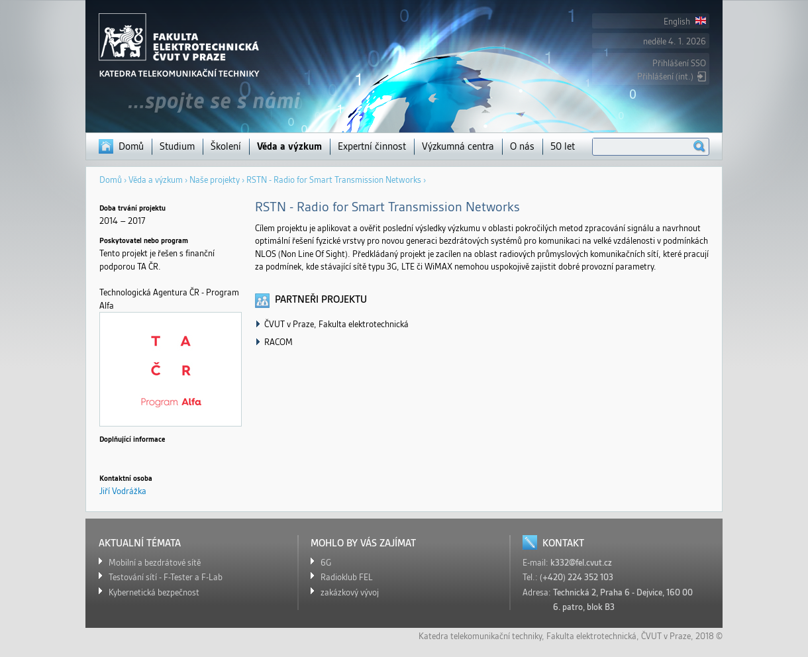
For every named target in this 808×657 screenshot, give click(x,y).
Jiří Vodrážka (122, 491)
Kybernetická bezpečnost (154, 592)
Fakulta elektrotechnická (591, 636)
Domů (131, 146)
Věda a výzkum (289, 146)
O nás (522, 146)
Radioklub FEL (347, 577)
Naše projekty (214, 180)
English (685, 21)
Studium (177, 146)
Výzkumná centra (458, 146)
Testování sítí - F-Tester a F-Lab (166, 577)
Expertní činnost (372, 146)
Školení (226, 146)
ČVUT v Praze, (667, 636)
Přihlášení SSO (679, 63)
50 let (562, 146)
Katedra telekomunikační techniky (480, 636)
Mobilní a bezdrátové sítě (155, 563)
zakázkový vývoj (350, 592)
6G (326, 563)
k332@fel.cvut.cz (581, 563)
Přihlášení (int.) (665, 76)
